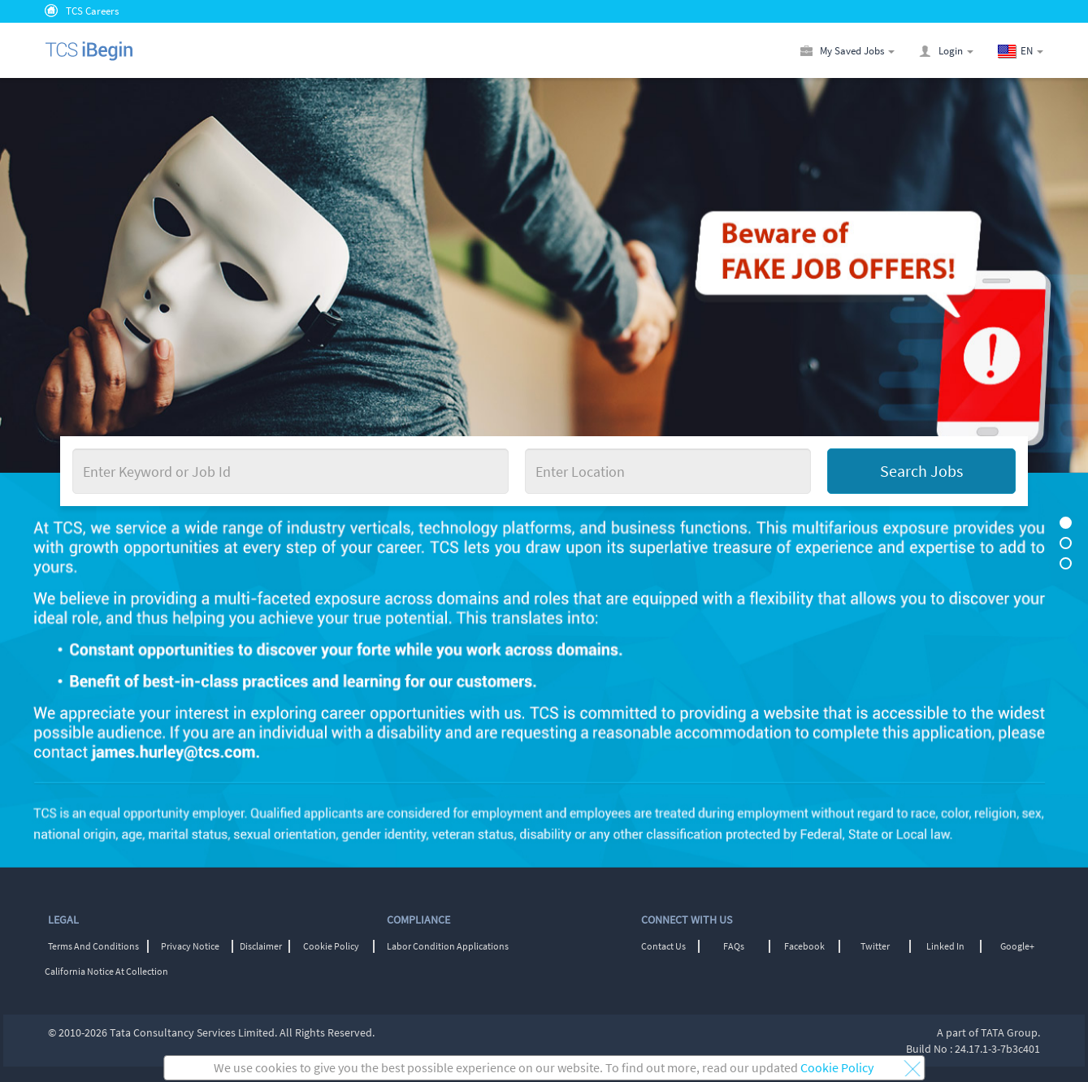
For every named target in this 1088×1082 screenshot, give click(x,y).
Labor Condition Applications (448, 946)
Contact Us (663, 946)
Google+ (1017, 946)
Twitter (875, 946)
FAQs (733, 946)
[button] (1032, 51)
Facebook (804, 946)
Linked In (945, 946)
